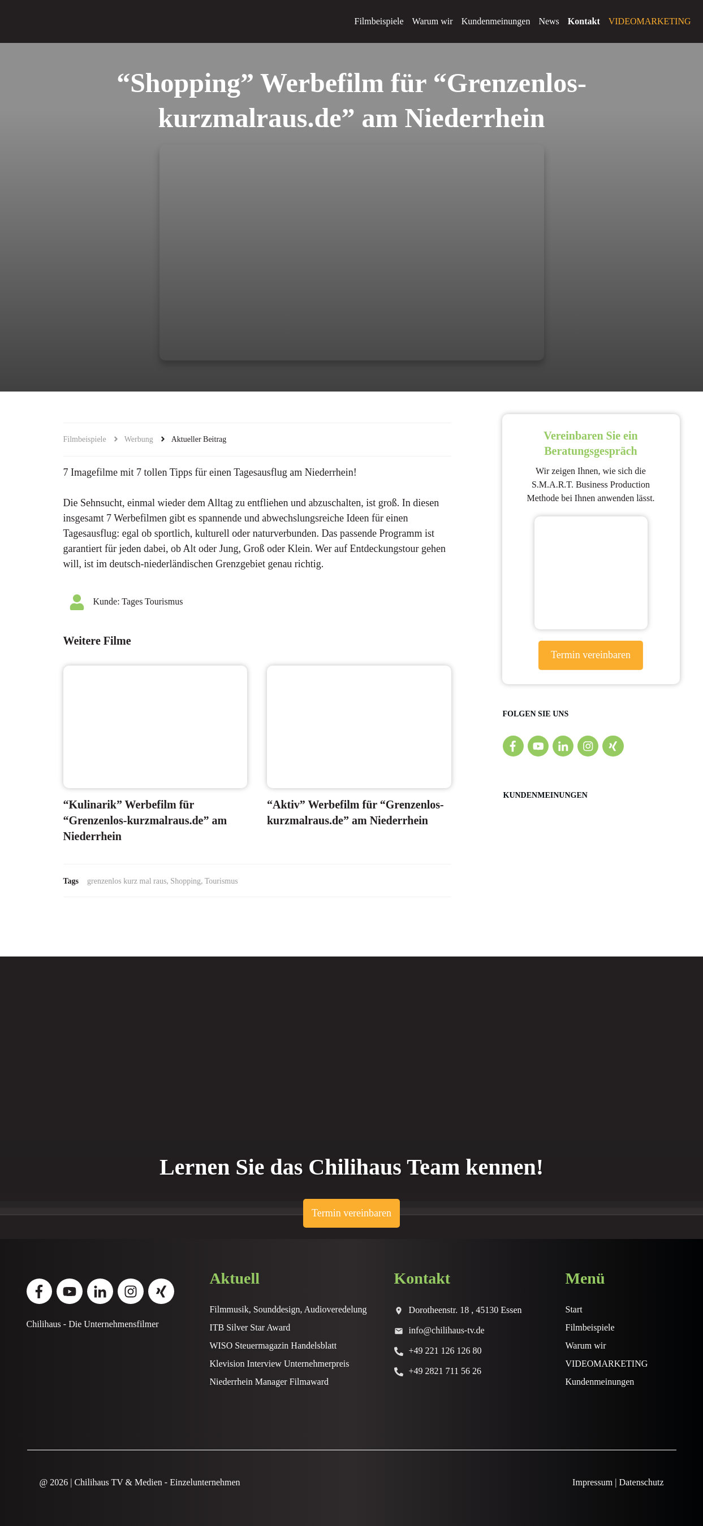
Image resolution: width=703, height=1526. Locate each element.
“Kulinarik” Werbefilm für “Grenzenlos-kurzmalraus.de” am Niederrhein (145, 820)
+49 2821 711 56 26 (445, 1371)
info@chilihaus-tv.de (447, 1330)
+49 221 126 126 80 (445, 1350)
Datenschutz (641, 1482)
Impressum (592, 1482)
